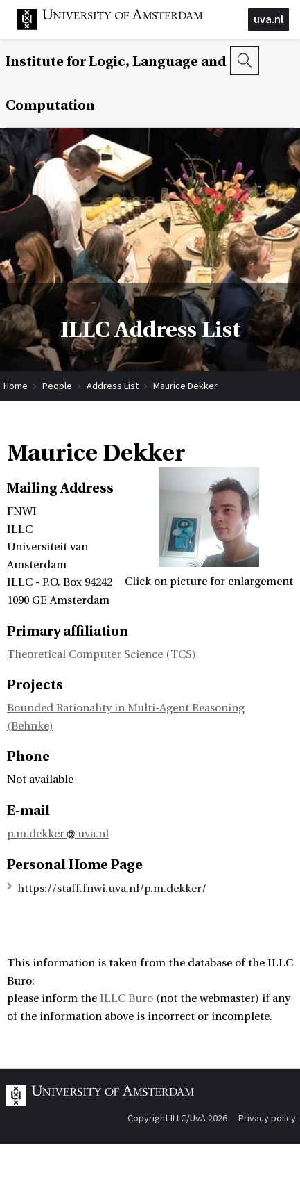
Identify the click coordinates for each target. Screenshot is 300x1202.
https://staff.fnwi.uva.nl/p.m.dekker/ (111, 888)
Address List (113, 385)
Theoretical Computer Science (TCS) (101, 654)
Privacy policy (267, 1118)
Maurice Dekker (185, 385)
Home (15, 385)
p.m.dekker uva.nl (58, 834)
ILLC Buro (126, 998)
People (57, 385)
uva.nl (268, 19)
